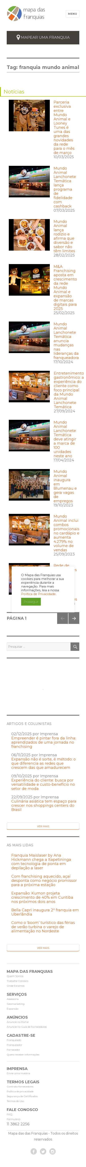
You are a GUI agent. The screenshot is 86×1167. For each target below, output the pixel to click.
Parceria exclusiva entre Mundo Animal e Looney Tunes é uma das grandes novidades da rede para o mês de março (64, 127)
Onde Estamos (15, 985)
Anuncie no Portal (18, 1021)
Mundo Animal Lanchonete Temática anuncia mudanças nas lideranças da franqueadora (66, 341)
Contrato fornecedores (20, 1086)
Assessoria (13, 999)
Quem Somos (15, 976)
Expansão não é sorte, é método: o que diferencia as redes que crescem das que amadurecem (43, 763)
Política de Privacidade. (38, 594)
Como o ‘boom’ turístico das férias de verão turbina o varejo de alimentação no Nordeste (43, 926)
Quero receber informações (23, 1054)
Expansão (12, 1008)
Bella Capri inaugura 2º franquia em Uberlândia (45, 912)
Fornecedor (13, 1049)
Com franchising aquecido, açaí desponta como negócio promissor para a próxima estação (44, 880)
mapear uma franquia (45, 37)
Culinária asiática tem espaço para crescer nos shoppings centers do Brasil (43, 805)
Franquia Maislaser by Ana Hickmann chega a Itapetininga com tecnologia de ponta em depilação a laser (41, 861)
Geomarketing (15, 1003)
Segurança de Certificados (22, 1096)
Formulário (13, 1119)
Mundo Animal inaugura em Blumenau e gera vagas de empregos (65, 486)
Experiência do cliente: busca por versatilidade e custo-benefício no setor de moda (43, 784)
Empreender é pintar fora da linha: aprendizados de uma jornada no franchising (43, 742)
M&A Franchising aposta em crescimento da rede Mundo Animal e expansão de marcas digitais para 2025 (65, 288)
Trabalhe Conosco (17, 980)
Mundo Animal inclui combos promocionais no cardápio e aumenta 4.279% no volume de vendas (66, 533)
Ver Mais (43, 826)
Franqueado (14, 1040)
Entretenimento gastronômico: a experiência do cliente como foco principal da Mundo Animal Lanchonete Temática (69, 390)
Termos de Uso (15, 1101)
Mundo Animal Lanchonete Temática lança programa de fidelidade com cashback (65, 187)
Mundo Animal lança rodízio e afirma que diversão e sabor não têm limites (64, 236)
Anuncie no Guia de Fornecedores (27, 1026)
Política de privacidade (20, 1091)
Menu (72, 13)
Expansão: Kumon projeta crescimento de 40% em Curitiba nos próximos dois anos (42, 897)
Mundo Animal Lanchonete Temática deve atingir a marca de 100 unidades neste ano (65, 439)
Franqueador (14, 1044)
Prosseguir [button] (31, 602)
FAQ (9, 1114)
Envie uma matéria (18, 1073)
